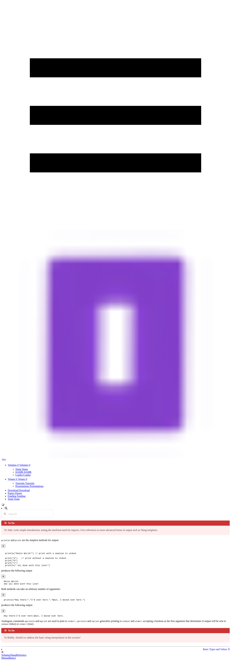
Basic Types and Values (216, 654)
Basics (12, 663)
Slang (13, 660)
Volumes (5, 660)
